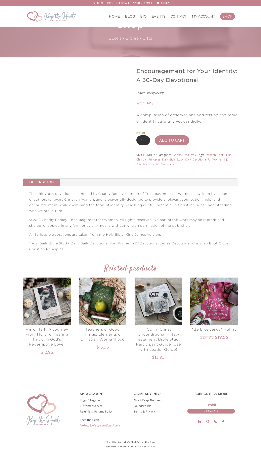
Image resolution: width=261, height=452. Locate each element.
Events (158, 16)
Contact (178, 16)
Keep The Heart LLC (117, 441)
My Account (203, 16)
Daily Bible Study (173, 159)
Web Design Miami (116, 446)
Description (41, 182)
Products (188, 155)
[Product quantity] (143, 140)
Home (114, 16)
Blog (130, 16)
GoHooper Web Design (141, 446)
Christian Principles (148, 159)
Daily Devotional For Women (204, 159)
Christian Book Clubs (218, 155)
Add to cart (172, 140)
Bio (143, 16)
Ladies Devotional (163, 164)
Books (177, 155)
